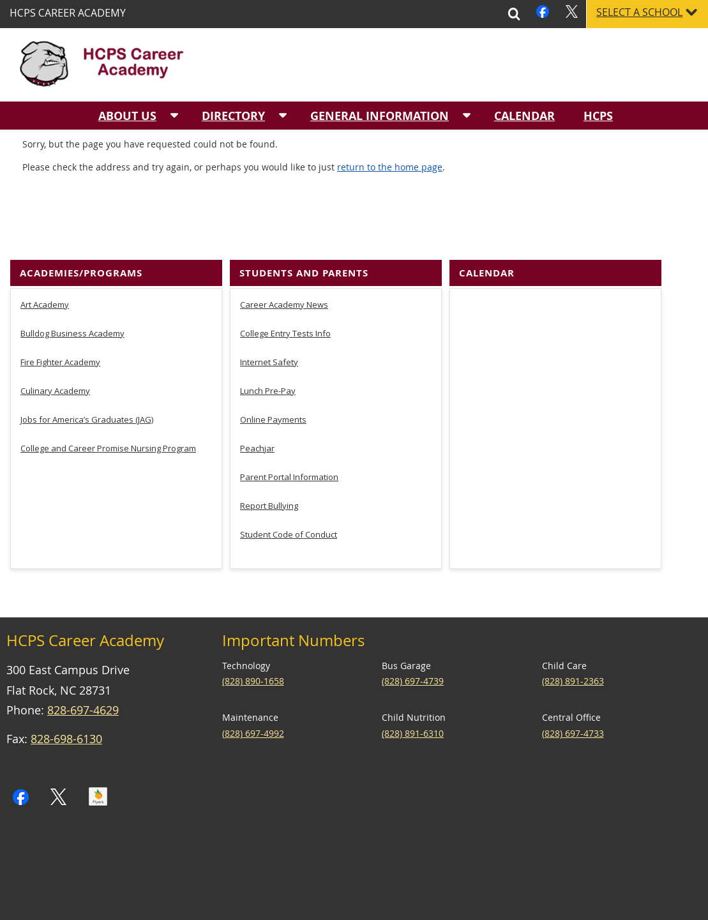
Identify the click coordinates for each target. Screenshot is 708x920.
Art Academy (44, 392)
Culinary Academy (55, 478)
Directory (233, 116)
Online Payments (273, 507)
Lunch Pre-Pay (268, 478)
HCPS (598, 116)
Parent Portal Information (289, 564)
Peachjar (257, 535)
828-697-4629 (83, 798)
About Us (127, 116)
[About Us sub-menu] (174, 116)
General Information (379, 116)
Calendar (524, 116)
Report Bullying (269, 593)
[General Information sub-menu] (466, 116)
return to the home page (389, 254)
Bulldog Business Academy (72, 420)
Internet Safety (269, 449)
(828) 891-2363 (573, 769)
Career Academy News (284, 392)
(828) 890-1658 (253, 769)
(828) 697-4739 (413, 769)
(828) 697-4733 (573, 821)
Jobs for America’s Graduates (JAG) (86, 507)
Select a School (639, 12)
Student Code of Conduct (288, 622)
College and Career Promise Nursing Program (108, 535)
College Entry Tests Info (285, 420)
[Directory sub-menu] (282, 116)
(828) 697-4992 (253, 821)
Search (514, 14)
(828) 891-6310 (413, 821)
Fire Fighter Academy (60, 449)
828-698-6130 (66, 826)
